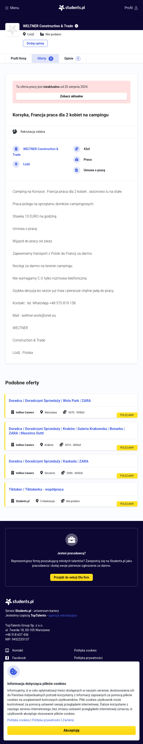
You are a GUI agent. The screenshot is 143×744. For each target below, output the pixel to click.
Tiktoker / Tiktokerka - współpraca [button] (36, 489)
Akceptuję (71, 730)
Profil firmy (18, 58)
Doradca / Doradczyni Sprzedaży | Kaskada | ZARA (48, 461)
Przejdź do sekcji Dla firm (71, 577)
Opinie (72, 58)
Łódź (26, 164)
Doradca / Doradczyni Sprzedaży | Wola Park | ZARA (50, 401)
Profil (131, 8)
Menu (12, 8)
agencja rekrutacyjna (62, 615)
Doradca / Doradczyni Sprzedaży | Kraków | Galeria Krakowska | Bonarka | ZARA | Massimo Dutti (67, 431)
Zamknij (68, 720)
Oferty (45, 58)
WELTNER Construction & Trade (35, 151)
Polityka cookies (85, 650)
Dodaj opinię (35, 43)
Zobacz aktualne (71, 96)
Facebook (19, 658)
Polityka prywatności (88, 658)
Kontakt (17, 650)
